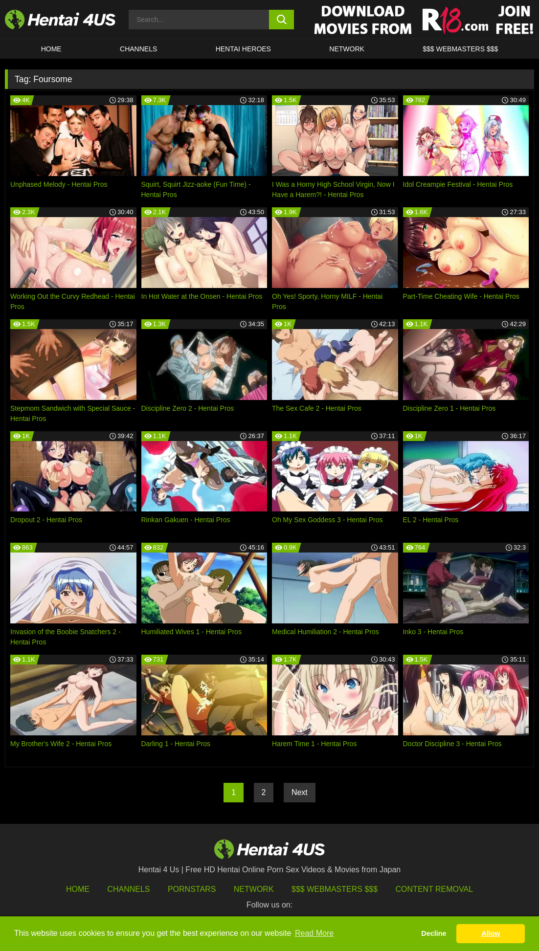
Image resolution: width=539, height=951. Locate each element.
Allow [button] (490, 933)
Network (346, 49)
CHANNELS (138, 49)
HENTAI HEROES (243, 49)
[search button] (281, 19)
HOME (51, 49)
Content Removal (434, 889)
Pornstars (192, 889)
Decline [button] (433, 933)
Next (300, 792)
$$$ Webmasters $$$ (335, 889)
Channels (128, 889)
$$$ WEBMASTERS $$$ (460, 49)
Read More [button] (314, 933)
